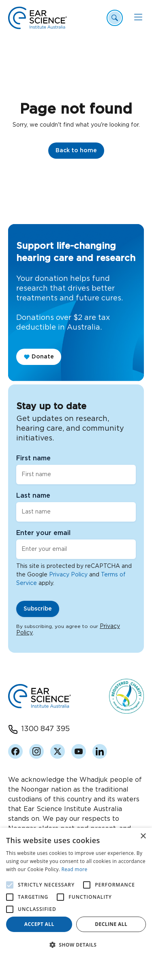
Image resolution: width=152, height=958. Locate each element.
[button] (76, 945)
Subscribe (38, 609)
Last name (33, 495)
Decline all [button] (111, 924)
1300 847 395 (45, 729)
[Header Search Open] (115, 18)
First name (33, 458)
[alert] (76, 893)
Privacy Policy (68, 575)
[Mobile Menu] (138, 17)
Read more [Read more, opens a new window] (75, 869)
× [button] (143, 836)
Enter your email (43, 533)
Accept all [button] (39, 924)
